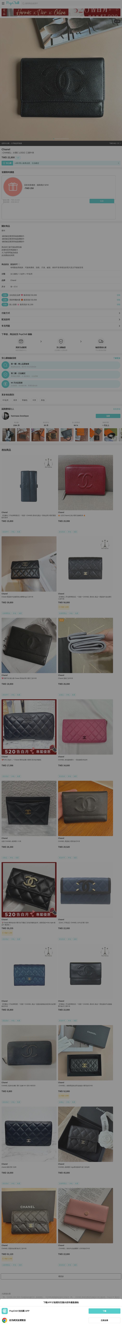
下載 (104, 1311)
